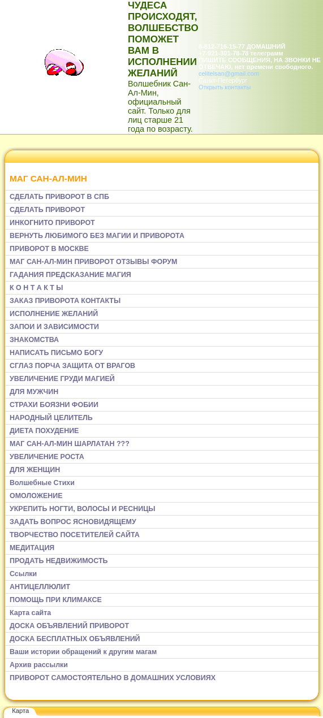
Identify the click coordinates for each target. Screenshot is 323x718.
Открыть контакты (225, 87)
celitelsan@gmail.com (229, 73)
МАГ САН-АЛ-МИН (48, 178)
